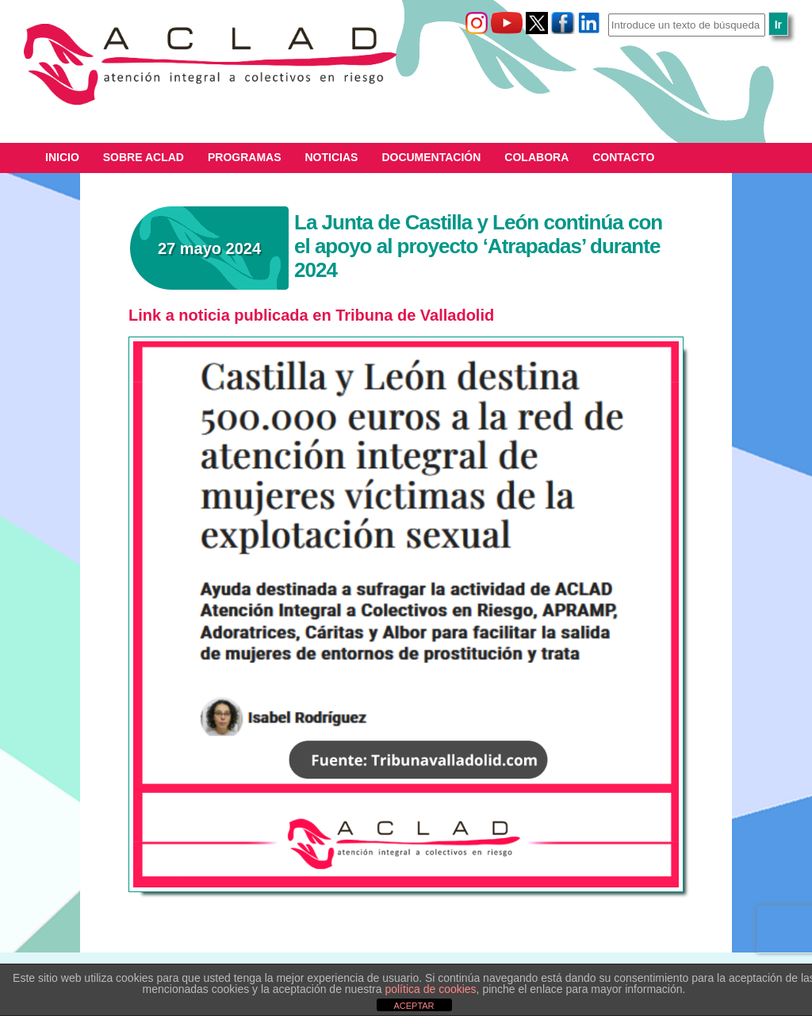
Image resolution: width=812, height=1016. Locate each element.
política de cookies (430, 989)
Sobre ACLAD (143, 157)
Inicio (62, 157)
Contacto (623, 157)
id (487, 315)
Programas (245, 157)
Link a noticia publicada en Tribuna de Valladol (304, 315)
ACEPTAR (413, 1005)
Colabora (536, 157)
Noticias (331, 157)
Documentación (431, 157)
